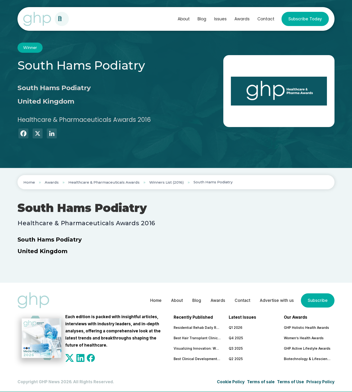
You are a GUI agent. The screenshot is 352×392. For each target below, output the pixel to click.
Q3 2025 (236, 348)
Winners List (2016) (166, 182)
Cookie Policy (231, 381)
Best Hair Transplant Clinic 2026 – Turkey (197, 338)
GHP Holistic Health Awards (306, 328)
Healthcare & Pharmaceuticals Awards (104, 182)
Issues (220, 19)
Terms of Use (290, 381)
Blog (202, 19)
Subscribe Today (305, 19)
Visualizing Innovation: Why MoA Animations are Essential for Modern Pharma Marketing (197, 348)
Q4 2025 (236, 338)
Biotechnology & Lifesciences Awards (307, 359)
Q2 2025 (236, 359)
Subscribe (318, 300)
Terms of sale (261, 381)
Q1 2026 (235, 328)
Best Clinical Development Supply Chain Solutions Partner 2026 (197, 359)
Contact (265, 19)
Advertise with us (277, 300)
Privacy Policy (320, 381)
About (184, 19)
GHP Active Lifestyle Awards (307, 348)
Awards (242, 19)
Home (29, 182)
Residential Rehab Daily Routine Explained (197, 328)
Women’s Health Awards (304, 338)
